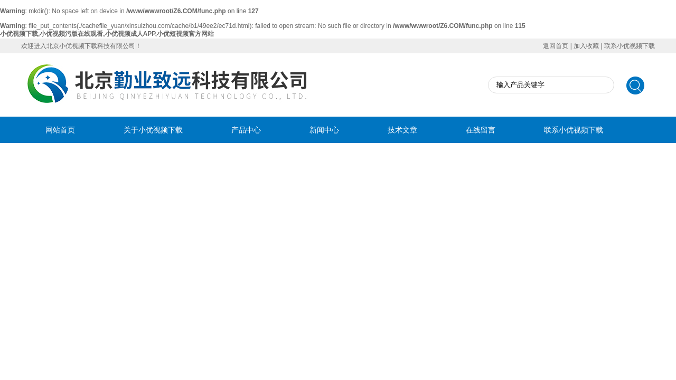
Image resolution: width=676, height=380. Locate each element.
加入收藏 (586, 46)
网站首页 (60, 130)
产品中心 (246, 130)
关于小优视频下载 (153, 130)
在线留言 (480, 130)
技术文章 (402, 130)
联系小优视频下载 (629, 46)
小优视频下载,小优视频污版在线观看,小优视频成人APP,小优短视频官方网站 (107, 33)
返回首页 (555, 46)
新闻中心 (324, 130)
